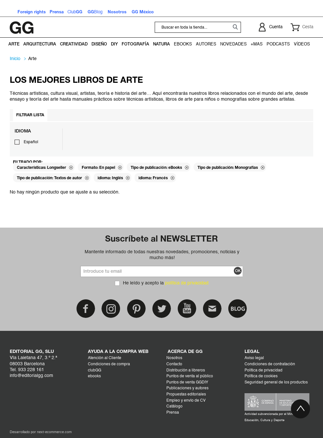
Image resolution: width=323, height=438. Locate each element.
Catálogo (174, 406)
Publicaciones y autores (187, 388)
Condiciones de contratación (270, 364)
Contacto (174, 364)
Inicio (15, 58)
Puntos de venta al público (189, 376)
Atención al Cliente (104, 358)
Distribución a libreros (185, 370)
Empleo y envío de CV (186, 401)
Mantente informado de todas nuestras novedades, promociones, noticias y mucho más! (162, 255)
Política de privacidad (263, 370)
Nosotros (174, 358)
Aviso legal (254, 358)
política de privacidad (187, 283)
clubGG (94, 370)
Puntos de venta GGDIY (187, 382)
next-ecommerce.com (54, 432)
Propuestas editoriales (186, 394)
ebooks (94, 376)
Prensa (172, 413)
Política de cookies (261, 376)
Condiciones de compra (109, 364)
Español (31, 142)
